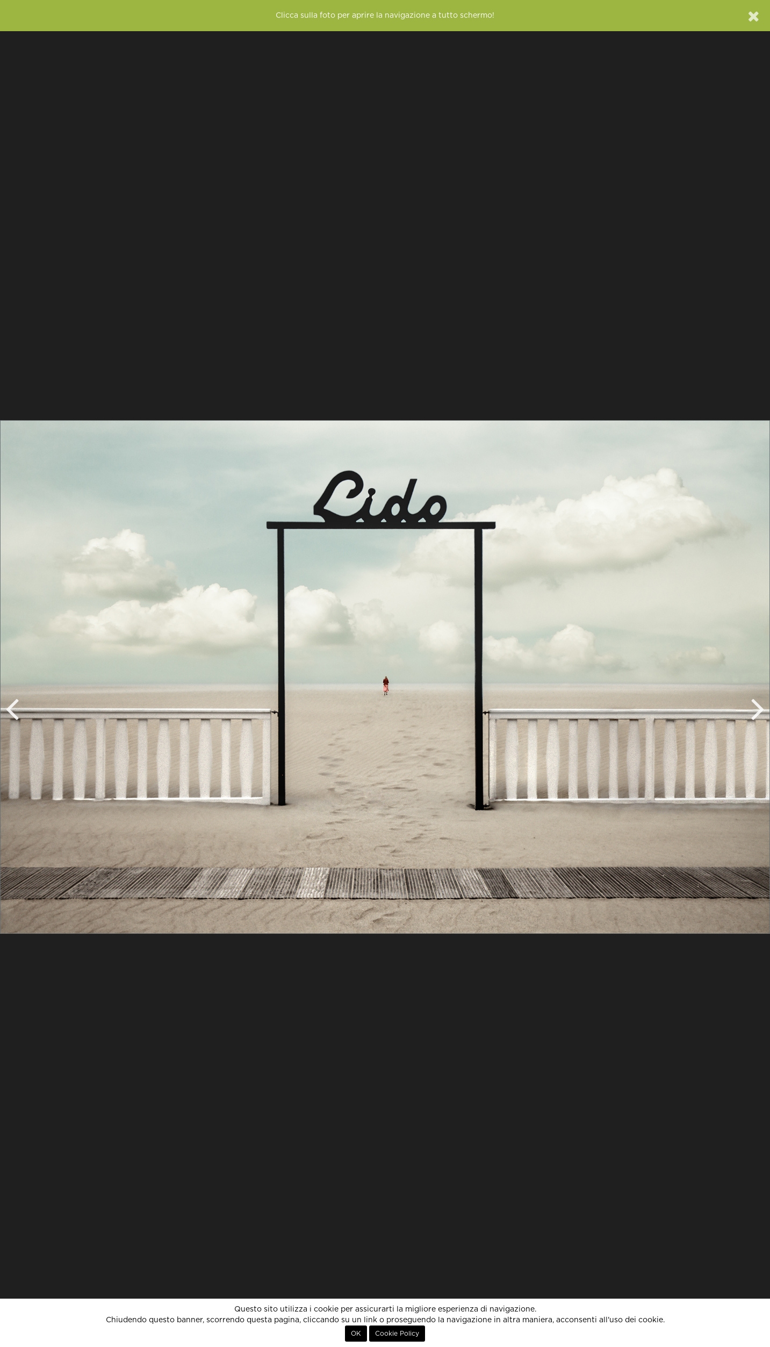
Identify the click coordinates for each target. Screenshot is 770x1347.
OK (356, 1333)
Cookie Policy (397, 1333)
